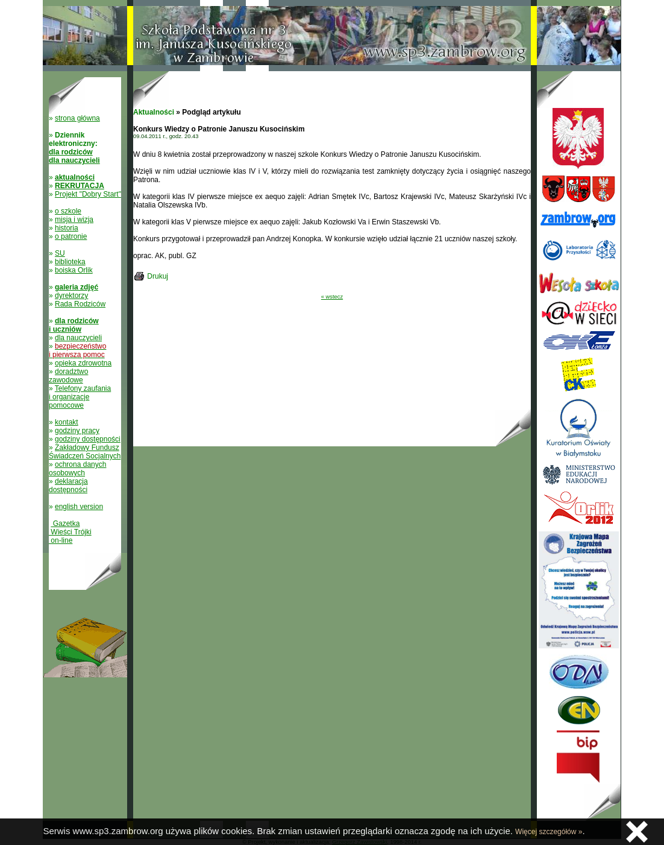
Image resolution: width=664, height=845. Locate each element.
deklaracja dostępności (68, 485)
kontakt (66, 422)
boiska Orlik (74, 270)
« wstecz (332, 297)
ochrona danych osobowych (77, 468)
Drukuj (157, 276)
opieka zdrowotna (83, 363)
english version (79, 506)
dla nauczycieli (78, 338)
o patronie (71, 236)
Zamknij (637, 832)
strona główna (77, 118)
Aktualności (153, 112)
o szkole (68, 211)
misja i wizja (74, 219)
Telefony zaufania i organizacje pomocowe (80, 397)
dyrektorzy (71, 295)
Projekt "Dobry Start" (88, 194)
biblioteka (70, 262)
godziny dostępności (88, 439)
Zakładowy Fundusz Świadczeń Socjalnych (85, 451)
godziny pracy (77, 430)
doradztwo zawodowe (68, 375)
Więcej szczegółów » (548, 832)
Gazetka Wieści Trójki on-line (70, 532)
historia (66, 228)
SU (60, 253)
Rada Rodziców (80, 304)
